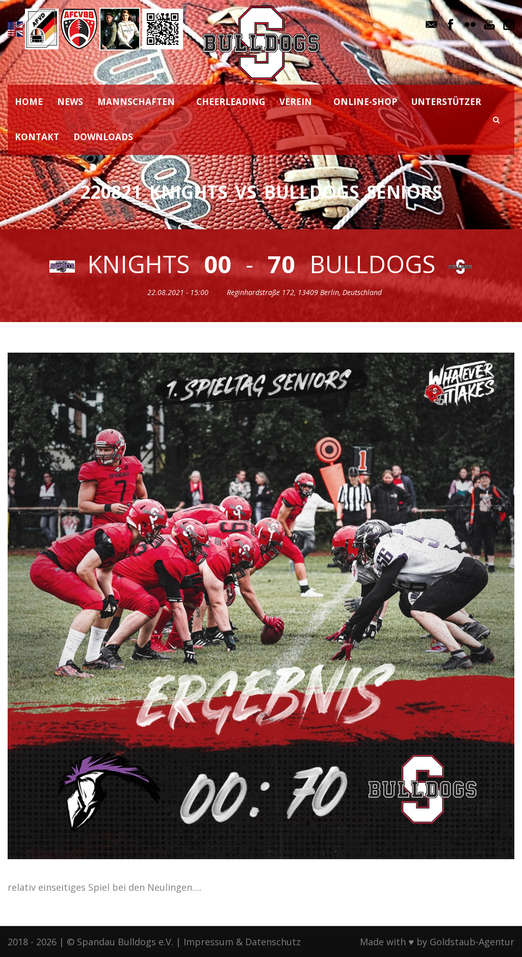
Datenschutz (273, 942)
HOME (29, 102)
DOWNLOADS (103, 137)
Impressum (208, 942)
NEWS (70, 102)
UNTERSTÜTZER (446, 102)
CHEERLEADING (230, 102)
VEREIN (295, 102)
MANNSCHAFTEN (136, 102)
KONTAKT (37, 137)
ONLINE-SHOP (365, 102)
